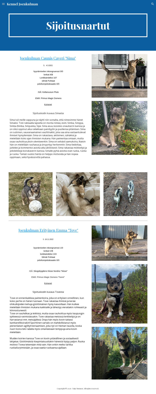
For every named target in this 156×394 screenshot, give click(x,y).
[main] (78, 25)
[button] (3, 4)
